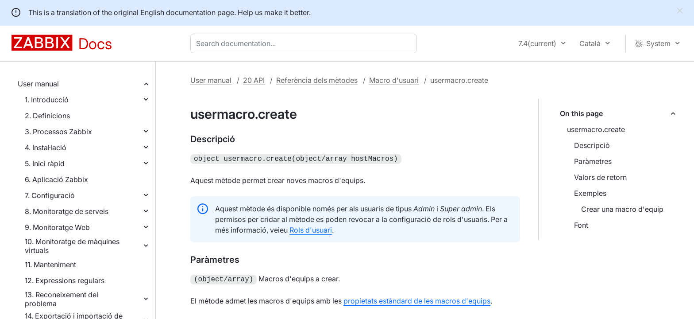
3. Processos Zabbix (58, 131)
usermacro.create (596, 129)
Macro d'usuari (394, 80)
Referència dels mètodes (317, 80)
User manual (38, 83)
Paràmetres (593, 161)
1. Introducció (47, 99)
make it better (286, 12)
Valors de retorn (600, 177)
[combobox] (305, 43)
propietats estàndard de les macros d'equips (416, 299)
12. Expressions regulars (64, 280)
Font (581, 225)
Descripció (592, 145)
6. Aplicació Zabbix (56, 179)
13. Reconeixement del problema (61, 299)
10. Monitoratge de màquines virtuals (72, 246)
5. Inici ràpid (45, 163)
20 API (254, 80)
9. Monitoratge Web (57, 227)
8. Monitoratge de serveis (66, 211)
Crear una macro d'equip (622, 209)
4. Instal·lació (45, 147)
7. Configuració (50, 195)
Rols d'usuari (310, 229)
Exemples (590, 193)
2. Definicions (47, 115)
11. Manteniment (50, 264)
